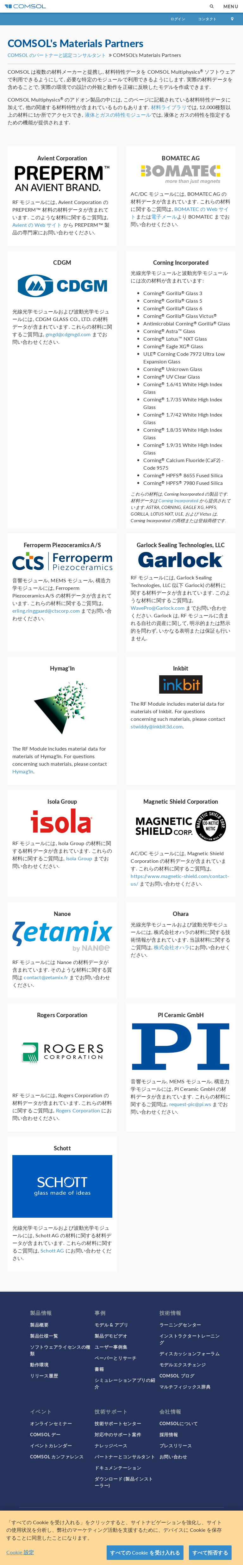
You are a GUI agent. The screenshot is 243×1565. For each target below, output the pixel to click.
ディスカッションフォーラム (189, 1353)
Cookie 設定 (20, 1552)
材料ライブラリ (169, 107)
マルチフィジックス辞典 (185, 1386)
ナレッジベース (111, 1445)
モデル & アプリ (111, 1324)
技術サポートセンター (118, 1423)
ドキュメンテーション (118, 1467)
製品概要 (39, 1324)
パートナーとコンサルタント (125, 1456)
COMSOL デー (45, 1434)
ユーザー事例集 (111, 1347)
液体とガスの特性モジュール (118, 114)
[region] (121, 1538)
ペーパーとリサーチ (115, 1358)
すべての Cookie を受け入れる (145, 1552)
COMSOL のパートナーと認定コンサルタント (57, 55)
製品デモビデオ (111, 1336)
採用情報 (168, 1434)
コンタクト (207, 18)
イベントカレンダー (51, 1445)
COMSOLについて (178, 1423)
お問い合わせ (173, 1456)
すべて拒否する (210, 1552)
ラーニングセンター (180, 1324)
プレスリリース (175, 1445)
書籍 (99, 1369)
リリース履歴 (44, 1375)
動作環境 (39, 1364)
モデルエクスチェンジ (182, 1364)
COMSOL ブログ (177, 1375)
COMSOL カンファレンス (57, 1456)
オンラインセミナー (51, 1423)
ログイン (178, 18)
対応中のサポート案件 (118, 1434)
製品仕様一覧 (44, 1336)
